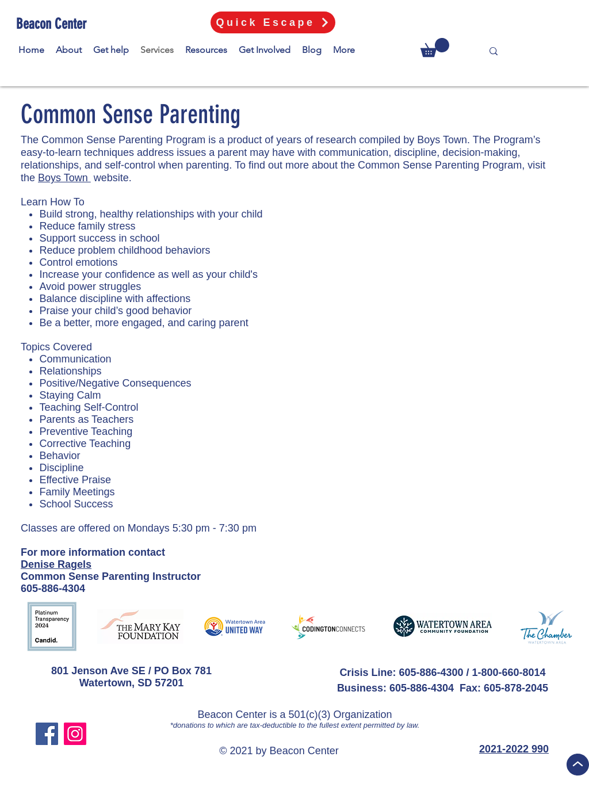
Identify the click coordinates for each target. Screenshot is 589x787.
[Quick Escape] (273, 22)
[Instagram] (75, 734)
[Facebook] (47, 734)
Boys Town (64, 178)
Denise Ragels (56, 564)
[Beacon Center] (53, 23)
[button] (434, 47)
